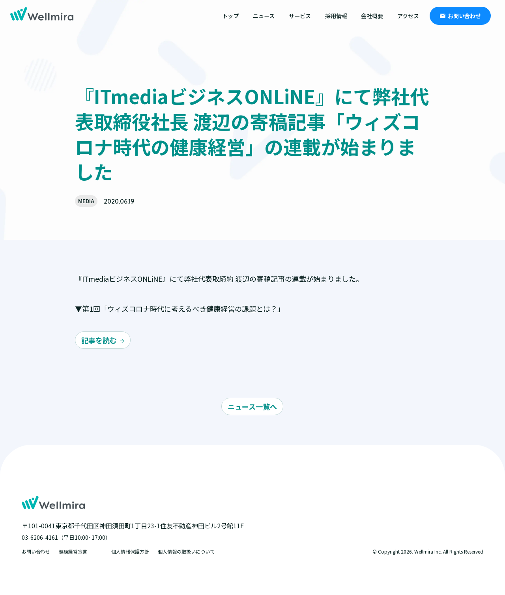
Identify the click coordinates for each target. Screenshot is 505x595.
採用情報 (336, 16)
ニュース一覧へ (252, 406)
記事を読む (99, 340)
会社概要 (372, 16)
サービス (300, 16)
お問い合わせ (464, 16)
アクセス (408, 16)
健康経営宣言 (73, 551)
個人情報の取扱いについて (186, 551)
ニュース (264, 16)
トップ (230, 16)
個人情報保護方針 (130, 551)
